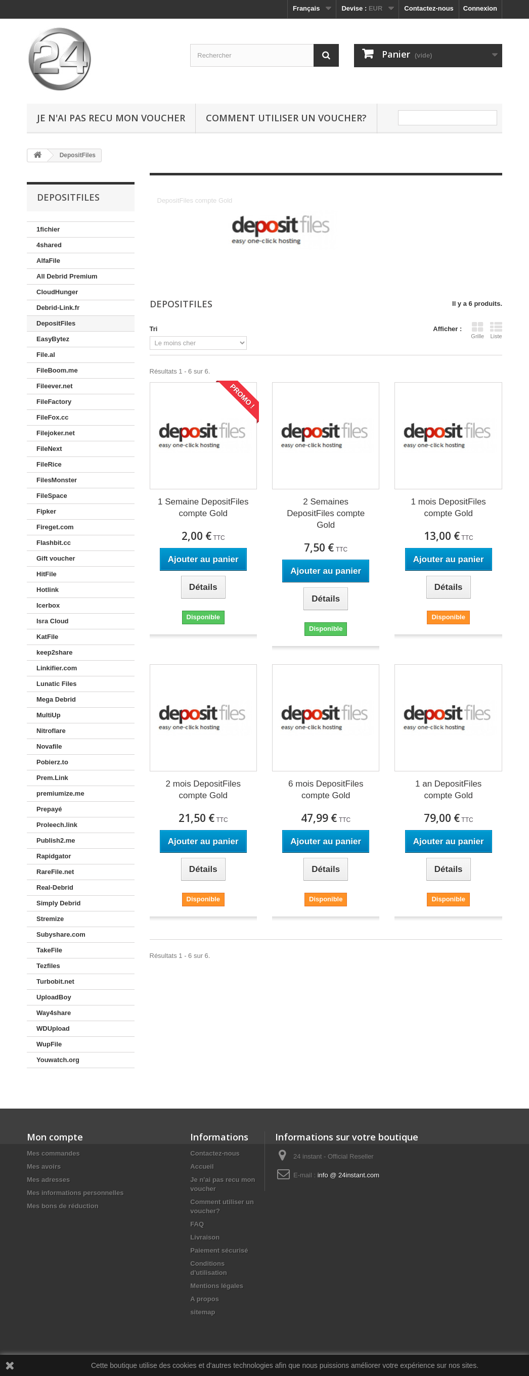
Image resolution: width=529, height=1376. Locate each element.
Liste (496, 330)
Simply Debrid (58, 903)
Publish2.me (55, 840)
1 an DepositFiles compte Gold (448, 789)
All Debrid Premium (67, 276)
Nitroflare (51, 731)
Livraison (204, 1237)
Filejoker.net (55, 433)
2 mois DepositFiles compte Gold (203, 789)
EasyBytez (52, 339)
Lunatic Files (56, 683)
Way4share (53, 1013)
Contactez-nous (429, 8)
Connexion (480, 8)
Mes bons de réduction (63, 1206)
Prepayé (49, 809)
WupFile (49, 1044)
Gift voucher (55, 558)
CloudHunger (57, 292)
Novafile (49, 746)
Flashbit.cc (53, 542)
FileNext (49, 448)
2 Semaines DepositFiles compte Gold (326, 513)
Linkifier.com (56, 668)
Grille (477, 330)
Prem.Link (52, 778)
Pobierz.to (52, 762)
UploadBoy (53, 997)
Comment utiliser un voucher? (286, 118)
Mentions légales (216, 1286)
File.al (45, 354)
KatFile (47, 636)
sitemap (202, 1312)
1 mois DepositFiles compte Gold (448, 507)
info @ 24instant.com (348, 1175)
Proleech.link (56, 825)
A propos (204, 1299)
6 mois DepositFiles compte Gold (325, 789)
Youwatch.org (57, 1060)
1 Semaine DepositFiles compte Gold (203, 507)
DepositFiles (55, 323)
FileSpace (51, 495)
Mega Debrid (56, 699)
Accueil (201, 1166)
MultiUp (48, 715)
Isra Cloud (52, 621)
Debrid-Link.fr (57, 307)
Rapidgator (53, 856)
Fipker (46, 511)
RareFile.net (55, 872)
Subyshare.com (60, 934)
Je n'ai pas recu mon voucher (111, 118)
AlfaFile (48, 260)
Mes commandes (53, 1153)
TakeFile (49, 950)
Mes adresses (48, 1179)
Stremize (50, 919)
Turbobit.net (55, 981)
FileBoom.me (57, 370)
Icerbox (48, 605)
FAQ (197, 1224)
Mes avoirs (44, 1166)
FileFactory (53, 401)
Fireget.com (55, 527)
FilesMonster (56, 480)
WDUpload (53, 1028)
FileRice (49, 464)
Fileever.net (54, 386)
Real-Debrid (54, 887)
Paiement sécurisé (219, 1250)
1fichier (48, 229)
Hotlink (47, 589)
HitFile (46, 574)
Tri (154, 329)
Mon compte (55, 1137)
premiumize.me (60, 793)
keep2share (54, 652)
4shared (49, 245)
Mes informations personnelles (75, 1193)
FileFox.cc (52, 417)
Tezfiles (48, 966)
